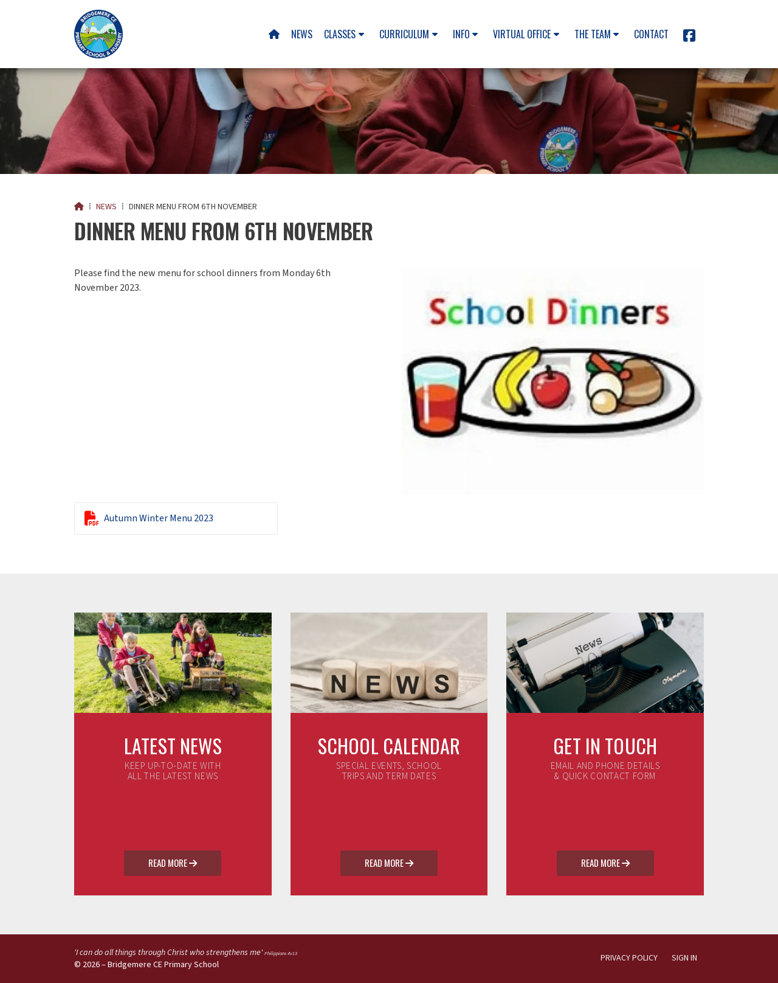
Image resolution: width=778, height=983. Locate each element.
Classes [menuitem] (340, 34)
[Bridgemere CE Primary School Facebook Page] (689, 37)
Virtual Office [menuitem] (522, 34)
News (106, 207)
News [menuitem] (301, 34)
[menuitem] (274, 34)
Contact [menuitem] (651, 34)
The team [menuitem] (592, 34)
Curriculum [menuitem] (404, 34)
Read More (172, 864)
